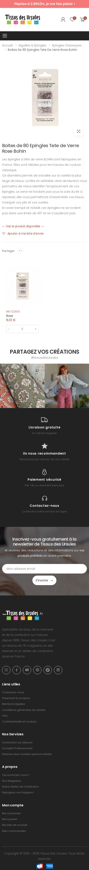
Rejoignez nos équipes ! (18, 792)
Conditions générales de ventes (23, 710)
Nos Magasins (11, 781)
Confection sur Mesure (17, 742)
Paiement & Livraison (16, 698)
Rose (9, 316)
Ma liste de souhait (14, 825)
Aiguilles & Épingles (32, 45)
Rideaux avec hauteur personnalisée (27, 754)
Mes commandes (14, 831)
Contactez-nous (13, 692)
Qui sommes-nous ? (16, 775)
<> (20, 251)
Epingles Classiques (67, 45)
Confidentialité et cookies (19, 722)
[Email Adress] (44, 569)
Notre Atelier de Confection (20, 787)
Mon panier (9, 819)
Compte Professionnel (17, 748)
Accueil (7, 45)
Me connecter (11, 813)
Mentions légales (13, 704)
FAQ (4, 716)
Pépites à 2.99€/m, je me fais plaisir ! (44, 4)
